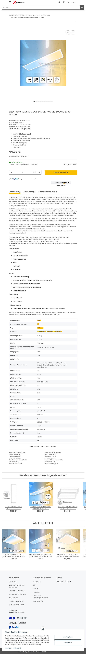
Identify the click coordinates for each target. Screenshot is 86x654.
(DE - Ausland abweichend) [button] (30, 164)
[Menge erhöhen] (39, 172)
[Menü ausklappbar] (10, 1)
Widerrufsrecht (38, 601)
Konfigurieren (67, 643)
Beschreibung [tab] (14, 192)
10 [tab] (52, 101)
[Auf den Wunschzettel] (73, 32)
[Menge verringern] (11, 172)
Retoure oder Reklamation (17, 594)
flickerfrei (40, 327)
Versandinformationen (16, 605)
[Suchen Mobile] (41, 7)
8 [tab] (48, 101)
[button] (59, 2)
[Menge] (22, 172)
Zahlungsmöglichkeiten (16, 601)
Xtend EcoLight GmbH (64, 581)
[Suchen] (82, 7)
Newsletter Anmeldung (16, 591)
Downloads (12, 581)
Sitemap (35, 589)
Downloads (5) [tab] (29, 192)
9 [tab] (50, 101)
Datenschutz (17, 648)
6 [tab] (44, 101)
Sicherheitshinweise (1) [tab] (47, 192)
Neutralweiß (58, 331)
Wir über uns (13, 598)
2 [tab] (36, 101)
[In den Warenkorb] (10, 28)
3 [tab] (38, 101)
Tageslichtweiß (41, 331)
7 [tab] (46, 101)
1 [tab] (34, 101)
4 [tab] (40, 101)
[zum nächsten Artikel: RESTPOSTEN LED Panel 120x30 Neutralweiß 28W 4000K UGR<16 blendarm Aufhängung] (75, 21)
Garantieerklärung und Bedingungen (16, 586)
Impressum (8, 648)
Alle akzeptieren (68, 637)
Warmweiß (50, 331)
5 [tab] (42, 101)
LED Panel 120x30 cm (23, 127)
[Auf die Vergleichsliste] (68, 32)
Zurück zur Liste (15, 15)
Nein (39, 320)
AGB (34, 585)
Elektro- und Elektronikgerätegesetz (40, 597)
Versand (25, 156)
